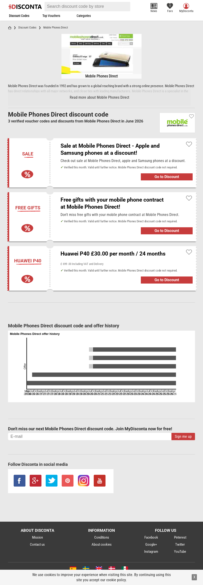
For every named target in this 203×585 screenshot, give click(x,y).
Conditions (101, 537)
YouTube (180, 551)
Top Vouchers (51, 16)
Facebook (151, 537)
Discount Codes (19, 16)
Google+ (151, 544)
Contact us (37, 544)
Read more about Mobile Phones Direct (99, 97)
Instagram (151, 551)
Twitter (180, 544)
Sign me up (183, 436)
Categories (84, 16)
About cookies (102, 544)
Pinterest (180, 537)
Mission (37, 537)
